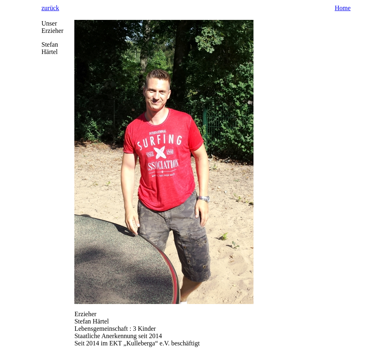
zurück (50, 7)
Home (343, 7)
